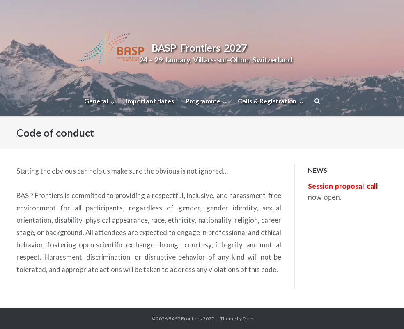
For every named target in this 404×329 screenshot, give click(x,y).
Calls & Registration (267, 101)
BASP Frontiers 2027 (191, 318)
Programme (203, 101)
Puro (248, 318)
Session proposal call (343, 186)
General (96, 101)
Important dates (150, 101)
